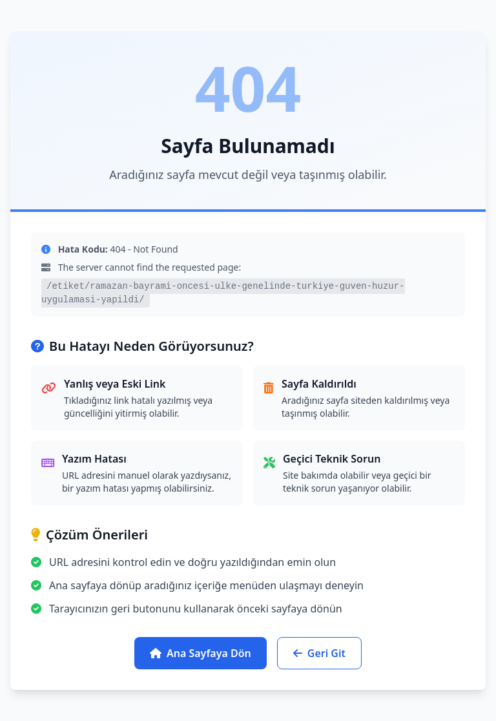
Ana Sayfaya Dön (200, 653)
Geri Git (319, 653)
